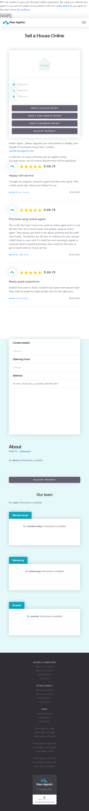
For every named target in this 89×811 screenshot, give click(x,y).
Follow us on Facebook (44, 667)
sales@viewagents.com (21, 150)
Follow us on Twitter (44, 671)
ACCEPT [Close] (5, 16)
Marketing (18, 560)
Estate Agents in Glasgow (44, 766)
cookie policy (62, 5)
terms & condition (20, 9)
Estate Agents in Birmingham (45, 747)
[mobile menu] (84, 22)
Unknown (23, 84)
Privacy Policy (44, 717)
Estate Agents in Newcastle (44, 762)
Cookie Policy (44, 721)
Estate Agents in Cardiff (44, 732)
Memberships (20, 515)
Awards (16, 605)
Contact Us (44, 678)
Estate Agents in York (45, 751)
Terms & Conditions (44, 713)
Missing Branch (44, 698)
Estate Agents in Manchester (44, 743)
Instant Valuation (44, 674)
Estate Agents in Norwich (44, 736)
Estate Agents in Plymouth (45, 758)
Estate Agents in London (44, 728)
